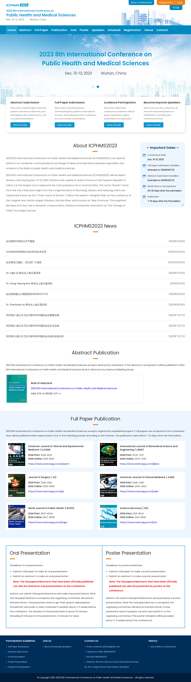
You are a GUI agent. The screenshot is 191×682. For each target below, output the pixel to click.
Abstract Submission (18, 651)
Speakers (98, 30)
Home (12, 30)
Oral (73, 30)
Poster (84, 30)
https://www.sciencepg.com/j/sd (138, 522)
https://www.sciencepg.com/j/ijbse (139, 463)
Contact (162, 30)
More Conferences (141, 2)
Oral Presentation (16, 656)
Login (180, 2)
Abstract (25, 30)
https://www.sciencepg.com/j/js (46, 491)
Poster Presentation (17, 661)
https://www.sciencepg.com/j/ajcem (48, 463)
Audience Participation (19, 666)
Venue (148, 30)
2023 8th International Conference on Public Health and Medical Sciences (74, 388)
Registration (166, 2)
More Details (20, 124)
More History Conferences (163, 646)
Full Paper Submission (18, 646)
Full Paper (41, 30)
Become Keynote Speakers (58, 646)
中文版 (176, 7)
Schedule (114, 30)
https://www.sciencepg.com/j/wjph (47, 522)
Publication (59, 30)
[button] (93, 87)
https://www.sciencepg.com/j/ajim (139, 491)
